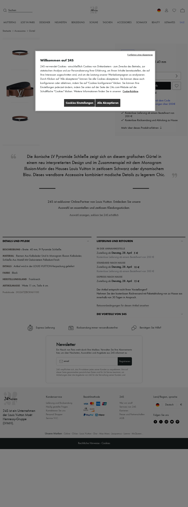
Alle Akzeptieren (107, 102)
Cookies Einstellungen (77, 102)
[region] (95, 81)
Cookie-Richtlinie (131, 91)
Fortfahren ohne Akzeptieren (140, 55)
